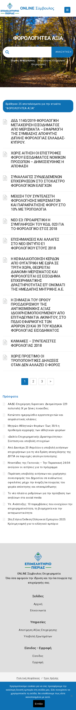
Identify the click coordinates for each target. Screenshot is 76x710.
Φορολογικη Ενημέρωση (51, 60)
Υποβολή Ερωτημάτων (38, 636)
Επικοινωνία (38, 610)
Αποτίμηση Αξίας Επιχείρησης (38, 630)
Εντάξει (39, 703)
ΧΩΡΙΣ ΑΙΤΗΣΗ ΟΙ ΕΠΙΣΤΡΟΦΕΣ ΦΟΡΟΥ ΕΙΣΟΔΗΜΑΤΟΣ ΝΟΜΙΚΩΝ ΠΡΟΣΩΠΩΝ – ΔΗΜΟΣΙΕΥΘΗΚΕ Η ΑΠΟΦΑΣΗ (38, 159)
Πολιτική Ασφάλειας (28, 678)
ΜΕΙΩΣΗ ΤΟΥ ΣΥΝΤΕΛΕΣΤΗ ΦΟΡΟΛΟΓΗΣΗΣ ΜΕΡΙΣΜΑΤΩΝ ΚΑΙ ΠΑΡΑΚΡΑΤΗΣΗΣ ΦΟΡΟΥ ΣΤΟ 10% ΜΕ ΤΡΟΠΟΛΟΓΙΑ (38, 202)
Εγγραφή (38, 662)
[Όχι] (71, 697)
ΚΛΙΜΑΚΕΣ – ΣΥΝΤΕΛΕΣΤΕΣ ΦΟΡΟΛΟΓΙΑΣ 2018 (33, 343)
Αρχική (38, 604)
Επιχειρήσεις (38, 64)
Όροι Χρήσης (51, 678)
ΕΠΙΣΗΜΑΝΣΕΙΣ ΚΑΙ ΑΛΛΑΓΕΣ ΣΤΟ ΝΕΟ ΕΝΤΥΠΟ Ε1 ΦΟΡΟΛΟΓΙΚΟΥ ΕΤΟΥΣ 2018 (35, 243)
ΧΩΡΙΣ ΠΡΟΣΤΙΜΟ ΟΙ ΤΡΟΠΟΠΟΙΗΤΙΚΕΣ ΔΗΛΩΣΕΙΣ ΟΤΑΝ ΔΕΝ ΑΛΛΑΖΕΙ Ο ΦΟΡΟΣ (35, 360)
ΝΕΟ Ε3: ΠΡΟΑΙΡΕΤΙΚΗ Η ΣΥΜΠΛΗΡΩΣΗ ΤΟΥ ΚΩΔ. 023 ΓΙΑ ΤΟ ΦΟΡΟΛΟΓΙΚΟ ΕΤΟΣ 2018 (37, 224)
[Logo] (38, 563)
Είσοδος (38, 656)
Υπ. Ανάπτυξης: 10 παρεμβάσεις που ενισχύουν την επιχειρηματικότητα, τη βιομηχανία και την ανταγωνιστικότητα (40, 509)
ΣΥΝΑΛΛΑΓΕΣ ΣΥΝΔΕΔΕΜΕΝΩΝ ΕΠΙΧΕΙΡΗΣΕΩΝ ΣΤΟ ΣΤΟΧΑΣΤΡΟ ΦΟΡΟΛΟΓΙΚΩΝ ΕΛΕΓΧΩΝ (38, 181)
